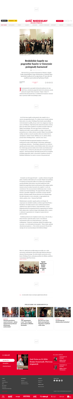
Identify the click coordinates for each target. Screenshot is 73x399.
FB (48, 82)
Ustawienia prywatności (24, 383)
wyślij (52, 82)
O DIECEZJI (69, 25)
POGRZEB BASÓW (40, 294)
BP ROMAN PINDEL (25, 294)
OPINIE (19, 25)
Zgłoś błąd (4, 391)
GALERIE (27, 25)
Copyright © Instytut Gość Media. (58, 391)
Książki (5, 363)
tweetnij (50, 82)
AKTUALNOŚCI (11, 25)
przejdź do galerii (36, 70)
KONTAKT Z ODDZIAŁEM (44, 25)
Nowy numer (4, 25)
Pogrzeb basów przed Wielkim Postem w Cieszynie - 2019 (43, 266)
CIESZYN (30, 294)
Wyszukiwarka (71, 21)
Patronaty (53, 25)
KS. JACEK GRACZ (34, 294)
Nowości (5, 360)
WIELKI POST (45, 294)
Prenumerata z (13, 20)
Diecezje (61, 25)
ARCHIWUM (35, 25)
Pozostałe (5, 366)
